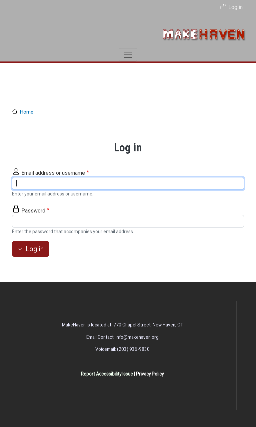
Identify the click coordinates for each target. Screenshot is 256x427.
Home (26, 112)
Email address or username (53, 173)
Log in (235, 7)
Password (33, 210)
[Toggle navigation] (128, 54)
